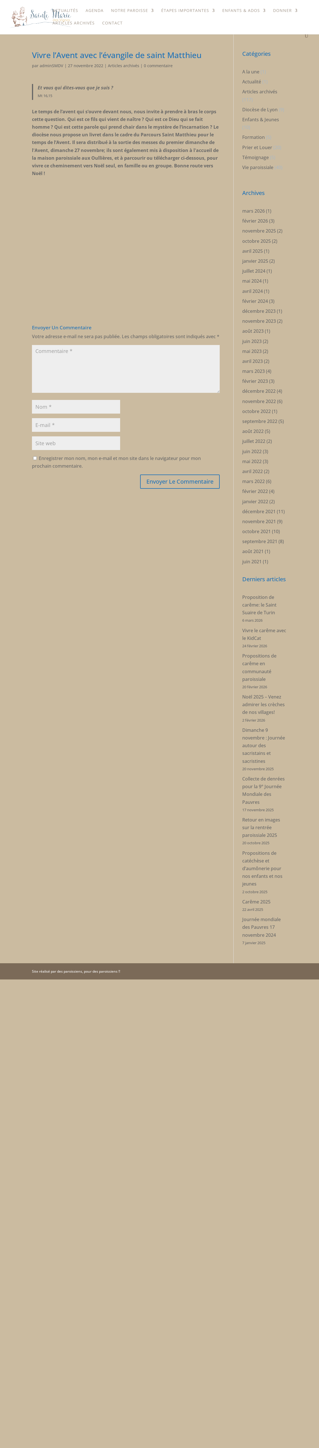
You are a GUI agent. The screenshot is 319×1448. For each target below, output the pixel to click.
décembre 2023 (259, 299)
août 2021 (253, 539)
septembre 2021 (259, 529)
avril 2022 (252, 459)
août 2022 (253, 419)
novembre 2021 (259, 509)
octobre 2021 (256, 519)
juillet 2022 (253, 429)
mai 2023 (252, 339)
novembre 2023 (259, 309)
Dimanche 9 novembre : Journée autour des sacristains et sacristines (263, 733)
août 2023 (253, 319)
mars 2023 (253, 359)
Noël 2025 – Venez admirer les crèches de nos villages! (263, 692)
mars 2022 (253, 469)
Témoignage (255, 145)
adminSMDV (51, 53)
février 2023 (255, 369)
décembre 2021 (259, 499)
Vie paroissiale (257, 155)
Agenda (95, 11)
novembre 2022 (259, 389)
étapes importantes (185, 11)
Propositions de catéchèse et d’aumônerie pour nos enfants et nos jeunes (262, 856)
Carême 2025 (256, 890)
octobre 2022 (256, 399)
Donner (282, 11)
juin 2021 (252, 550)
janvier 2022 (255, 489)
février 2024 (255, 289)
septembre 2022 (259, 409)
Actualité (251, 70)
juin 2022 (252, 439)
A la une (250, 60)
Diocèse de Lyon (260, 98)
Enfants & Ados (241, 11)
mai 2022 (252, 449)
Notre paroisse (129, 11)
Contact (112, 23)
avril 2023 (252, 349)
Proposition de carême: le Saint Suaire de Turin (259, 593)
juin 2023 (252, 329)
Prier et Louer (257, 135)
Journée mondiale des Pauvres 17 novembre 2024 (261, 915)
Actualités (65, 11)
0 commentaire (158, 53)
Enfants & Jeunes (260, 107)
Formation (253, 125)
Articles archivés (74, 23)
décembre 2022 (259, 379)
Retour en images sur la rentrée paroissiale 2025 (261, 815)
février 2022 (255, 479)
